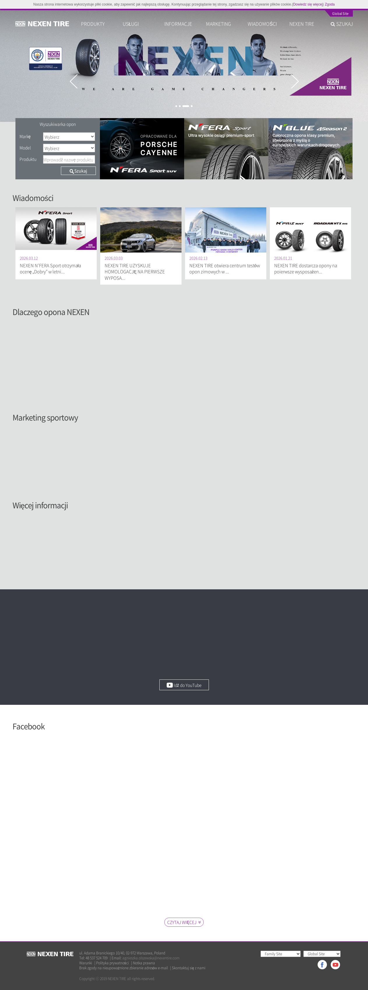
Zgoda (330, 4)
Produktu (28, 159)
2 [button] (180, 106)
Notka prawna (144, 963)
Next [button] (294, 81)
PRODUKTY (93, 23)
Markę (25, 136)
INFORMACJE (178, 23)
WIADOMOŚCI (262, 23)
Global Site (340, 14)
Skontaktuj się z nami (188, 968)
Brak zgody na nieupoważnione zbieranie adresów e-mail (123, 968)
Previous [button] (73, 81)
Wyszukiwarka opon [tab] (58, 124)
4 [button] (192, 106)
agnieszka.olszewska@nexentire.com (150, 958)
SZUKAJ (342, 23)
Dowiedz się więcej (308, 4)
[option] (184, 65)
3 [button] (186, 106)
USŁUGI (131, 23)
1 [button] (176, 106)
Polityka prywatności (112, 963)
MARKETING (218, 23)
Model (25, 147)
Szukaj (78, 171)
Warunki (85, 963)
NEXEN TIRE (301, 23)
